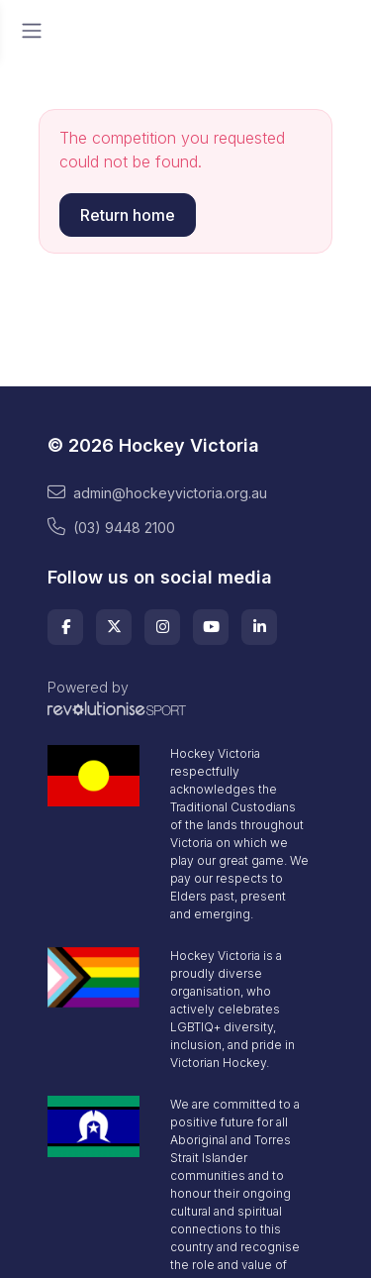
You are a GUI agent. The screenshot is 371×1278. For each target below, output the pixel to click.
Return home (127, 215)
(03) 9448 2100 (111, 527)
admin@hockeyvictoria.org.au (157, 492)
